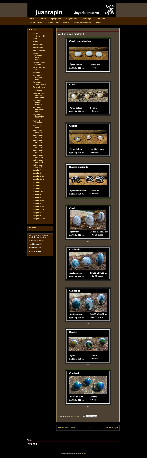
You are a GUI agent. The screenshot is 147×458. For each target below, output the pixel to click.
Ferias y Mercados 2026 (83, 23)
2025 (34, 33)
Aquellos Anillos (52, 23)
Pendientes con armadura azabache (39, 89)
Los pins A (37, 170)
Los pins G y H (38, 188)
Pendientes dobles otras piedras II (38, 116)
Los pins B (37, 173)
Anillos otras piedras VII (38, 156)
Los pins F (37, 185)
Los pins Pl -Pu (38, 206)
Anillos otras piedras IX (38, 166)
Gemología (87, 19)
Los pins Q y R (38, 209)
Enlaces (66, 23)
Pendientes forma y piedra (39, 83)
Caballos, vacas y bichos (39, 63)
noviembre (37, 36)
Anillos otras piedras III (38, 136)
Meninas (36, 42)
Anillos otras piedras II (38, 132)
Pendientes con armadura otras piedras (39, 95)
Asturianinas (38, 45)
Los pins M (37, 194)
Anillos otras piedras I (38, 127)
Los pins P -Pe (38, 200)
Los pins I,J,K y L (39, 191)
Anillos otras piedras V (38, 146)
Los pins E (37, 182)
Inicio (32, 19)
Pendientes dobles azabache (37, 102)
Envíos (98, 23)
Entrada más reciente (66, 427)
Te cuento (42, 19)
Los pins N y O (38, 197)
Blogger (83, 453)
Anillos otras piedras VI (38, 151)
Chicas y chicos (39, 51)
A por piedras (56, 19)
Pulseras (36, 72)
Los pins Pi (37, 203)
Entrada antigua (112, 427)
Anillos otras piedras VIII (38, 161)
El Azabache (100, 19)
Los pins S (37, 213)
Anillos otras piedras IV (38, 141)
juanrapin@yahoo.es (36, 240)
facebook (32, 228)
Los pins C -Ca (38, 176)
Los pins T (37, 216)
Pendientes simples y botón (37, 77)
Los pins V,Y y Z (39, 219)
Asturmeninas (38, 48)
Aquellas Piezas (36, 23)
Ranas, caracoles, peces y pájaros (37, 56)
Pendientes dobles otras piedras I (38, 109)
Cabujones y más (71, 19)
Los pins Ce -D (38, 179)
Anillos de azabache (37, 122)
